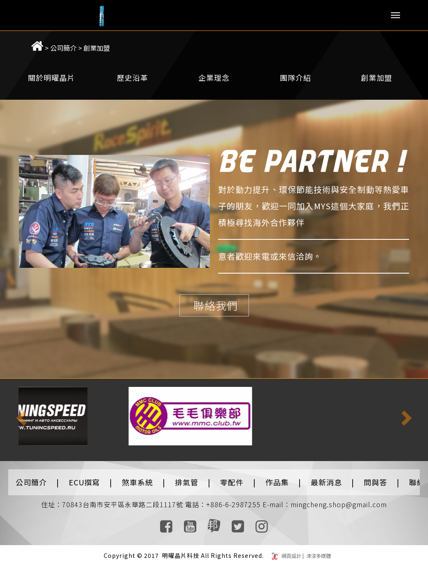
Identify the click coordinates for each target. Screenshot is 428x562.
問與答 (375, 478)
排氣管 (186, 478)
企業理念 (214, 73)
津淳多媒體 (318, 551)
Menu (395, 15)
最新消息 (326, 478)
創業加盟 (87, 44)
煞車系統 (137, 478)
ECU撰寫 (84, 478)
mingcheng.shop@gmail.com (339, 500)
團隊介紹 (295, 73)
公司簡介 (53, 44)
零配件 (232, 478)
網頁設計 (291, 551)
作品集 (277, 478)
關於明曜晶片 (51, 73)
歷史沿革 (132, 73)
